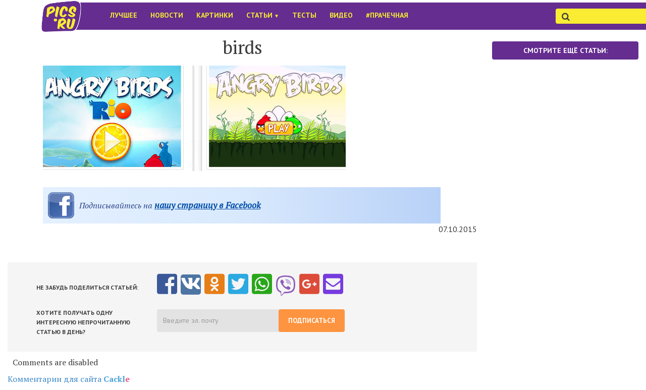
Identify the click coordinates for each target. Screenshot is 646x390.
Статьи (262, 15)
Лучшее (123, 15)
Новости (166, 15)
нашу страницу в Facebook (207, 205)
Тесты (304, 15)
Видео (341, 15)
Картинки (214, 15)
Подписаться (311, 320)
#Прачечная (387, 15)
